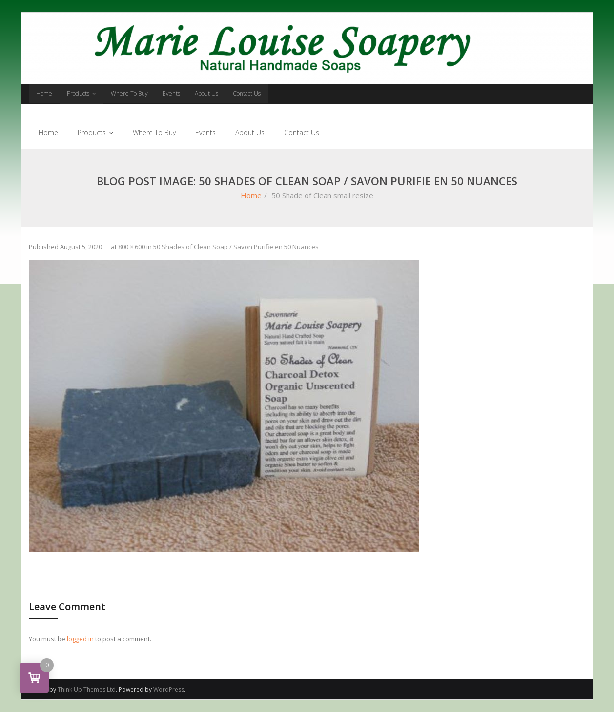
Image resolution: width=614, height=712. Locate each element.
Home (44, 93)
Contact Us (247, 93)
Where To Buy (129, 93)
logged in (80, 639)
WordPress (168, 689)
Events (171, 93)
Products (78, 93)
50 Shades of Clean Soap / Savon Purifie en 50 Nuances (236, 246)
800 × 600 (131, 246)
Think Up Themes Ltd (87, 689)
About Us (206, 93)
